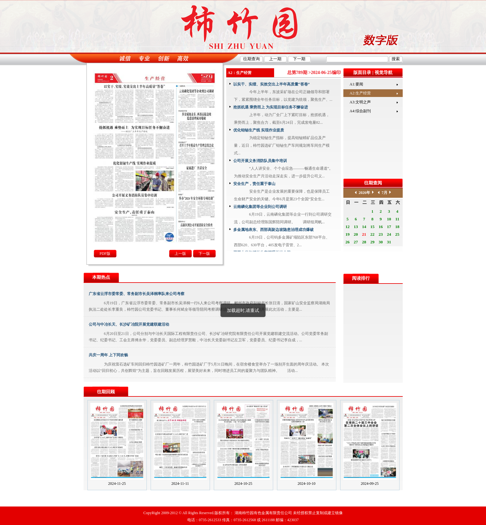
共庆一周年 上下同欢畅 (108, 355)
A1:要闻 (356, 84)
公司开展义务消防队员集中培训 (260, 161)
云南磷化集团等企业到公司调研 (260, 206)
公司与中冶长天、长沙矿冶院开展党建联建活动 (129, 324)
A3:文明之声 (360, 102)
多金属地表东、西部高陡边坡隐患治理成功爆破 (273, 229)
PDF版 (105, 253)
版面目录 (362, 72)
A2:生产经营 (360, 93)
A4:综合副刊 (360, 111)
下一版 (204, 253)
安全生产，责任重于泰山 (254, 183)
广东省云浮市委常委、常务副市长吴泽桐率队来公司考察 (136, 294)
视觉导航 (384, 72)
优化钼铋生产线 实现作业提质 (258, 130)
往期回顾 (106, 391)
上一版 (180, 253)
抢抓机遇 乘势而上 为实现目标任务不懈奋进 (270, 107)
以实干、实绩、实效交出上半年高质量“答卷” (271, 84)
